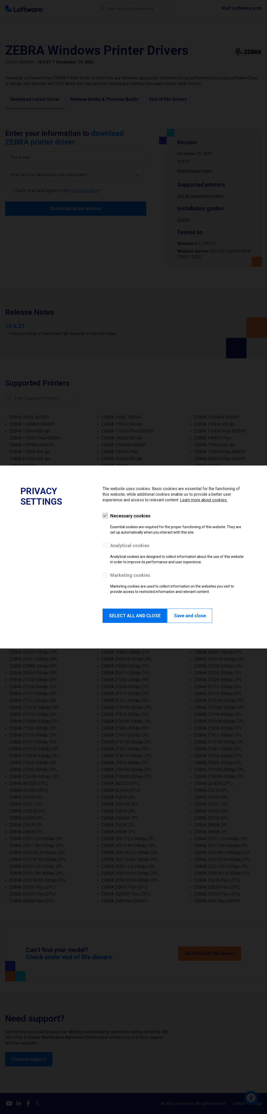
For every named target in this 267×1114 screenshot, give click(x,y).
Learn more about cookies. (203, 499)
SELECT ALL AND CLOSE (135, 615)
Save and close (190, 615)
